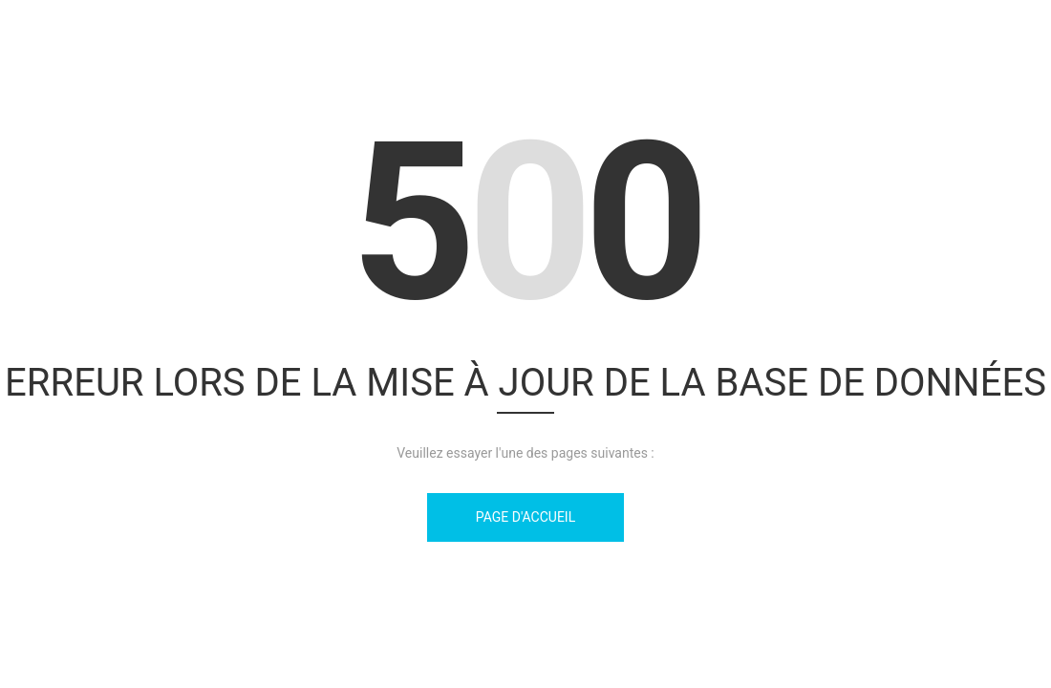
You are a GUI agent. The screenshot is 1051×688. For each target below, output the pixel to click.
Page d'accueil (525, 517)
